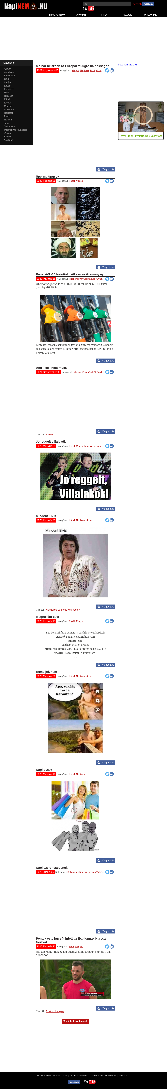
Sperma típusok (47, 176)
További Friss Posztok (75, 1021)
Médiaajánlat (60, 1076)
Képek (72, 181)
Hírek (104, 15)
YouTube (101, 372)
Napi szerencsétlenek (52, 867)
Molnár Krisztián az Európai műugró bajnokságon (72, 66)
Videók (106, 70)
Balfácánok (73, 872)
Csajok (127, 15)
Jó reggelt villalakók (51, 441)
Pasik (92, 70)
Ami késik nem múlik (51, 368)
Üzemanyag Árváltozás (95, 279)
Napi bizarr (44, 769)
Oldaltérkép (44, 1076)
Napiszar (81, 15)
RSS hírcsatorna (78, 1076)
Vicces (99, 70)
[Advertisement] (83, 40)
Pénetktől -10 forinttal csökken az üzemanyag (69, 274)
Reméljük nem (46, 672)
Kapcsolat (124, 1076)
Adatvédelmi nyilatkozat (103, 1076)
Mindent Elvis (46, 516)
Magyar (75, 70)
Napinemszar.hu (127, 64)
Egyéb (72, 621)
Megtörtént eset (47, 617)
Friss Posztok (57, 15)
